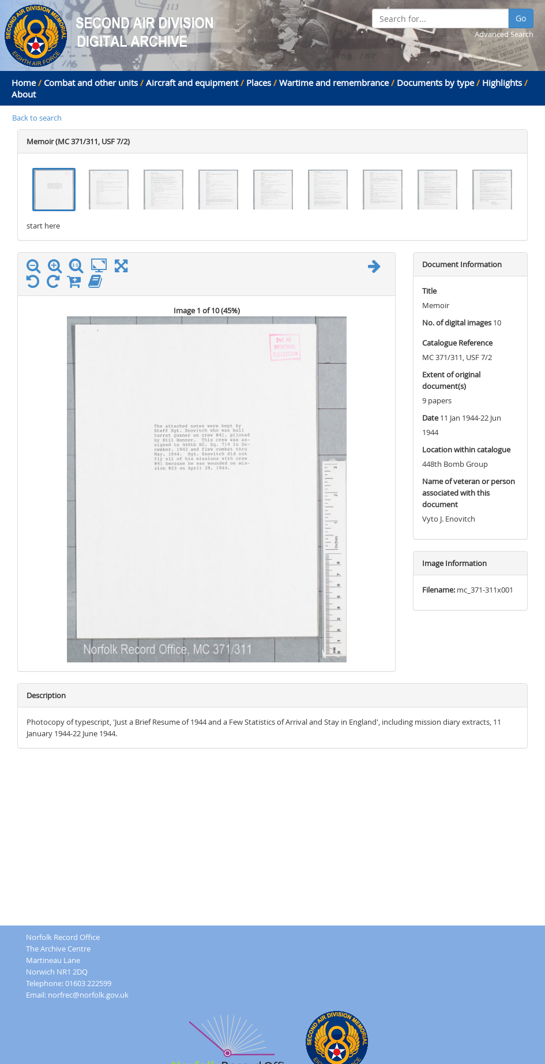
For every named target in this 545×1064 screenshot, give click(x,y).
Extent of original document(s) (451, 380)
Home (24, 82)
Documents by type (435, 82)
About (24, 94)
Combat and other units (91, 82)
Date (430, 418)
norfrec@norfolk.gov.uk (88, 995)
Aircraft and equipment (192, 82)
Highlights (502, 82)
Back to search (37, 118)
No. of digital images (456, 322)
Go (521, 18)
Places (258, 82)
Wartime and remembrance (334, 82)
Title (429, 291)
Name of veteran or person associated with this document (468, 492)
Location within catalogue (466, 449)
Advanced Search (504, 34)
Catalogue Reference (457, 343)
